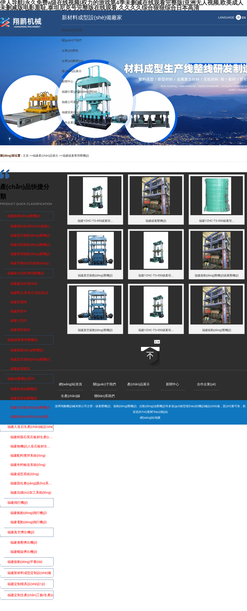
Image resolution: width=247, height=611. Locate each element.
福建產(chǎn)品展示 (45, 155)
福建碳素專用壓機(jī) (76, 155)
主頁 (26, 155)
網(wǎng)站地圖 (150, 417)
